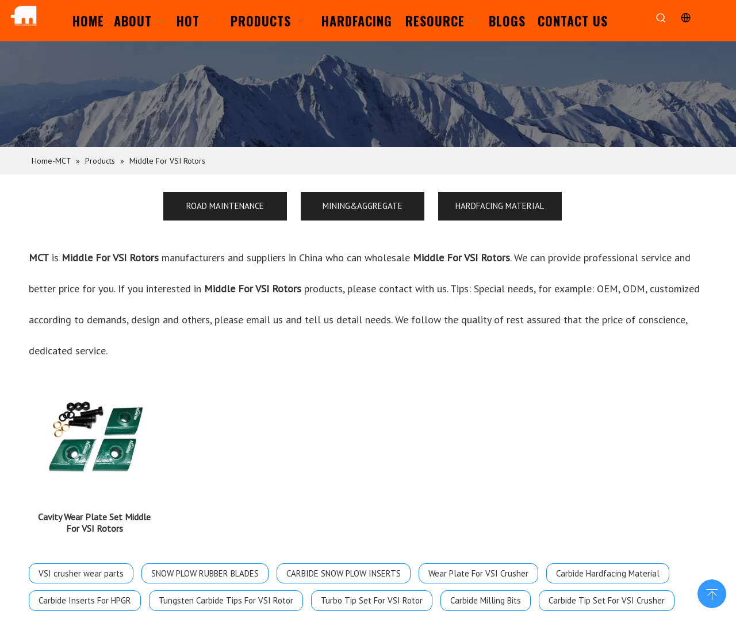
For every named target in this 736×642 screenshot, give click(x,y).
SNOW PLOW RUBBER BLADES (205, 573)
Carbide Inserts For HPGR (85, 600)
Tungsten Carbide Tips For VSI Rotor (226, 600)
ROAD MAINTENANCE (225, 205)
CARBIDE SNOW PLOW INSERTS (343, 573)
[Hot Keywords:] (661, 18)
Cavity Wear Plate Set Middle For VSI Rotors (94, 522)
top (712, 592)
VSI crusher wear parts (81, 573)
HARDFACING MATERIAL (499, 205)
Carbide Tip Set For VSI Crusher (607, 600)
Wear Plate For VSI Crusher (478, 573)
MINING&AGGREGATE (362, 205)
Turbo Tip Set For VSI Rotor (372, 600)
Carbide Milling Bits (485, 600)
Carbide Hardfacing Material (608, 573)
